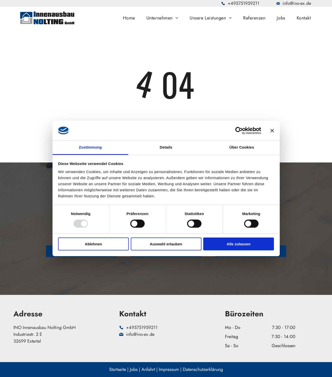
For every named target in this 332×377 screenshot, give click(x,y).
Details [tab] (166, 147)
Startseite (117, 369)
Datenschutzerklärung (203, 369)
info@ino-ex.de (297, 3)
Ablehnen (93, 244)
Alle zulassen (238, 244)
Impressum (169, 369)
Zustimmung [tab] (90, 147)
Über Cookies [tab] (241, 147)
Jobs (134, 369)
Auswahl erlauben (166, 244)
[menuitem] (131, 18)
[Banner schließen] (272, 130)
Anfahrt (148, 369)
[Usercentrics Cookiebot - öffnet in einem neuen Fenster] (239, 130)
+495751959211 (243, 3)
